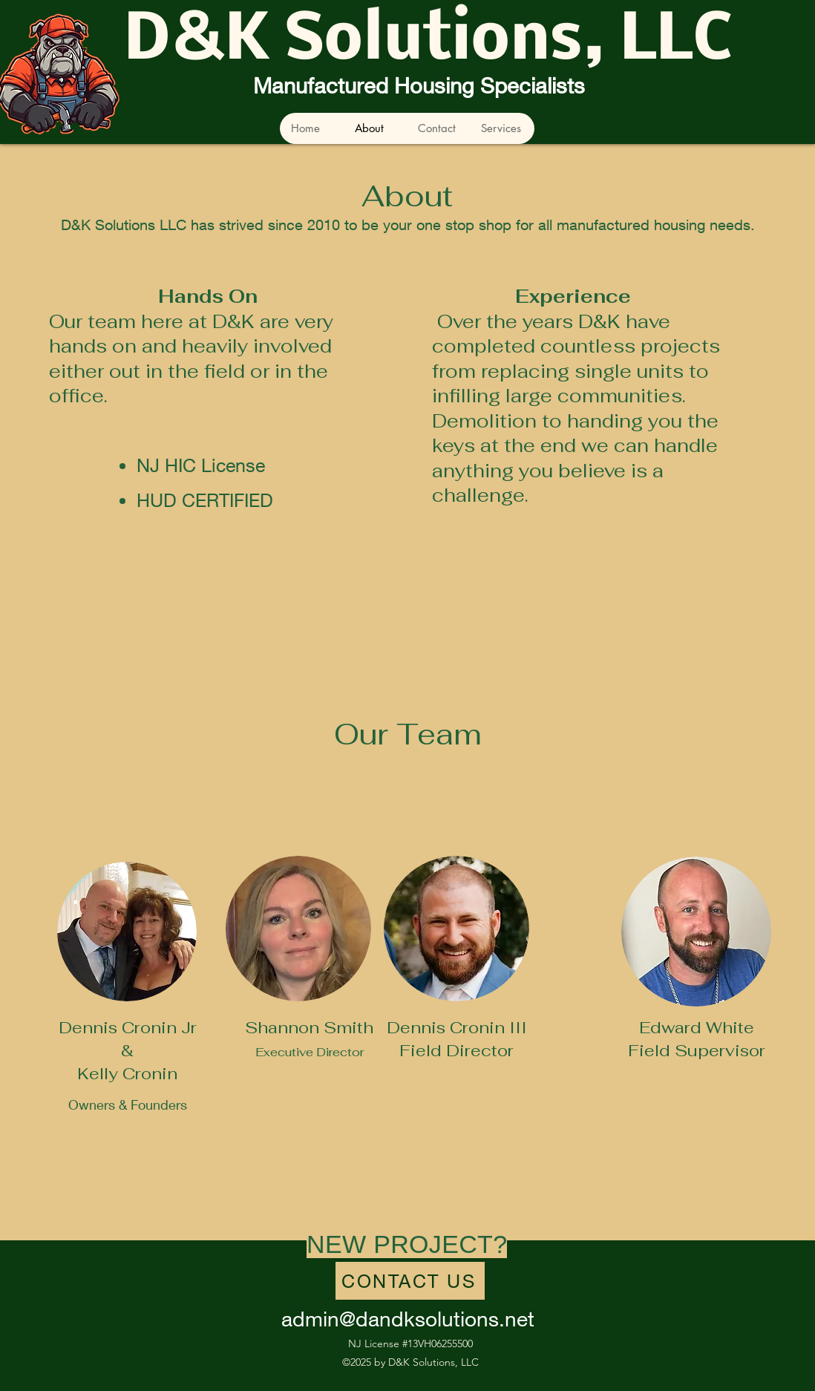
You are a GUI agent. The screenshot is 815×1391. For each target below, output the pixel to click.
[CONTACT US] (410, 1281)
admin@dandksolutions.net (407, 1318)
